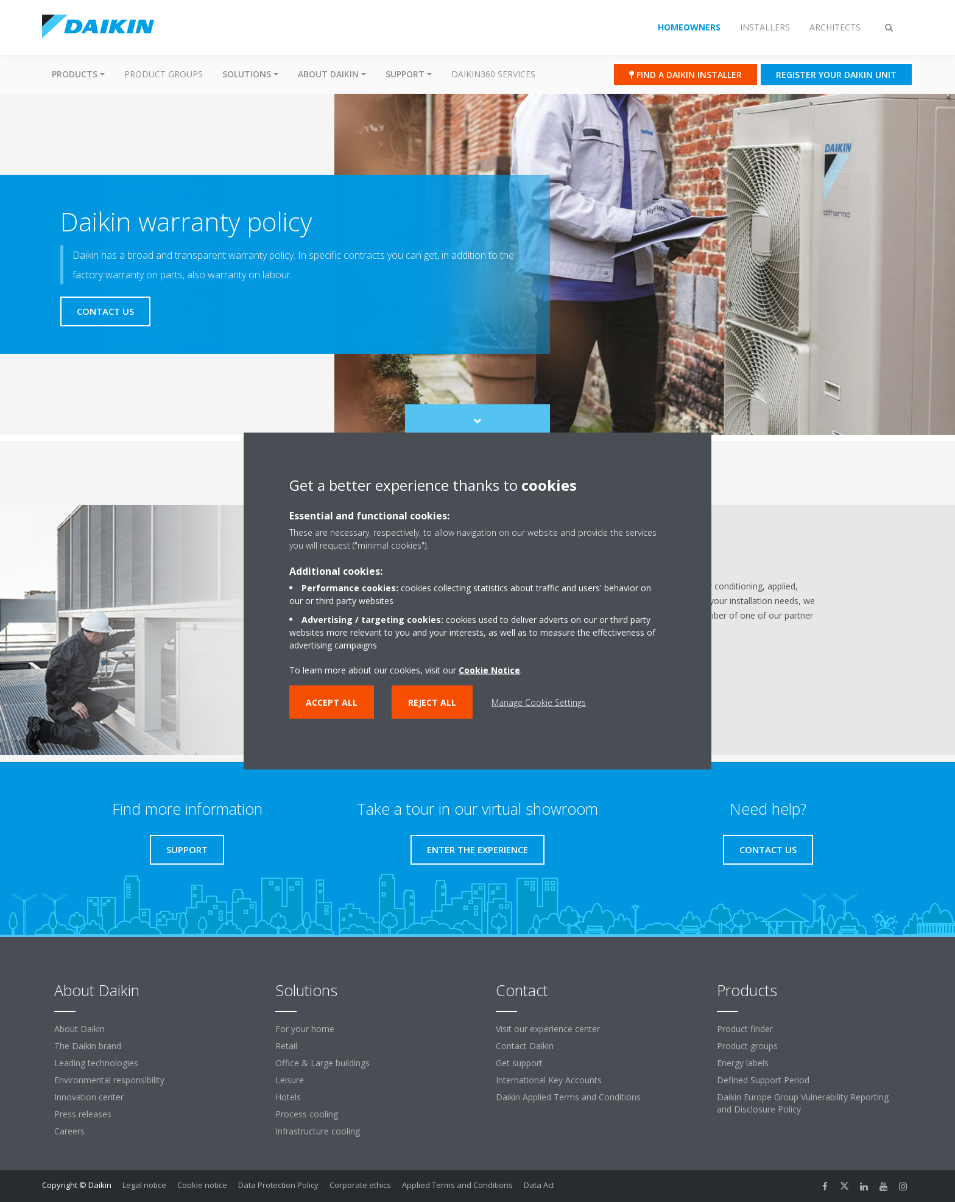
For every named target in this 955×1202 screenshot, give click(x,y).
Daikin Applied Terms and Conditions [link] (568, 1097)
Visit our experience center (548, 1029)
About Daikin (79, 1029)
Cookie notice (202, 1184)
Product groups (163, 74)
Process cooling (306, 1114)
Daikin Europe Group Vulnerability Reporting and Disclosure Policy (803, 1103)
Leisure (289, 1080)
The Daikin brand (87, 1046)
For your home (304, 1029)
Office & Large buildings (322, 1063)
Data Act (539, 1184)
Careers (69, 1131)
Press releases (82, 1114)
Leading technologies (96, 1063)
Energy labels (743, 1063)
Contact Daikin (525, 1046)
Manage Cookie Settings (539, 702)
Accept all (332, 702)
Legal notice (144, 1184)
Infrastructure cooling (317, 1131)
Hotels (288, 1097)
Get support (519, 1063)
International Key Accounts (549, 1080)
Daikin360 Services (493, 74)
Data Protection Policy (278, 1184)
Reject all (432, 702)
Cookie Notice (489, 670)
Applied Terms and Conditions (457, 1184)
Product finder (745, 1029)
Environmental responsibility (109, 1080)
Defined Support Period (763, 1080)
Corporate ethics (360, 1184)
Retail (286, 1046)
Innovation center (89, 1097)
